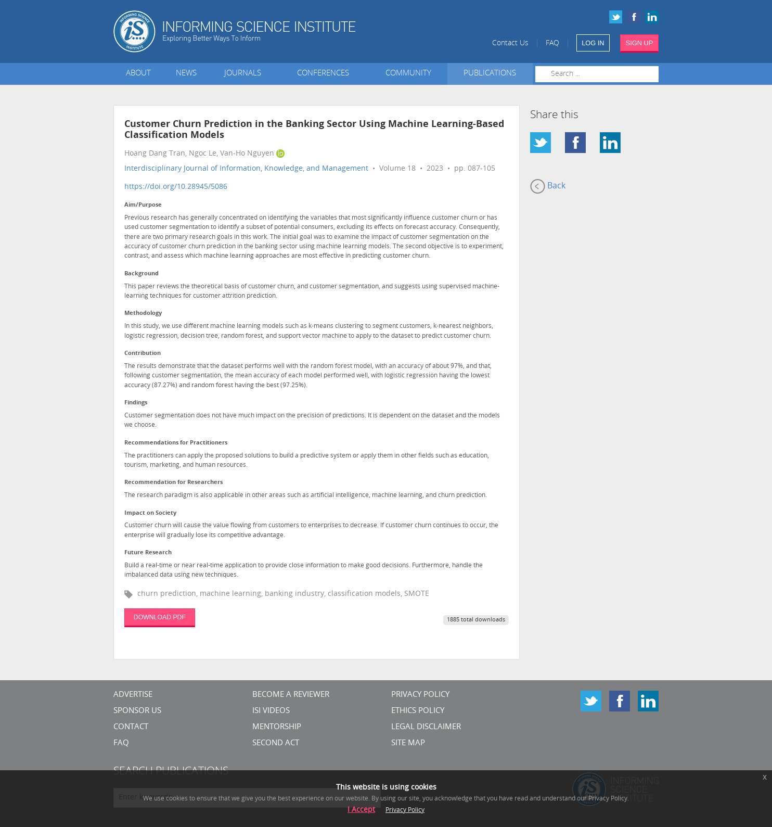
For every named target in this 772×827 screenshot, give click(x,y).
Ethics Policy (417, 711)
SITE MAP (408, 743)
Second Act (275, 743)
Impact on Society (150, 513)
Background (141, 274)
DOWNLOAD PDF (160, 617)
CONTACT (130, 727)
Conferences (325, 74)
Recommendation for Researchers (173, 483)
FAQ (552, 43)
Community (408, 74)
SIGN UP (639, 43)
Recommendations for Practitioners (175, 443)
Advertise (132, 695)
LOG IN (593, 43)
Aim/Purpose (143, 205)
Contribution (142, 354)
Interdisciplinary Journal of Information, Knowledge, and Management (246, 169)
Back (547, 186)
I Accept (361, 810)
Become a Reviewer (290, 695)
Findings (135, 403)
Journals (244, 74)
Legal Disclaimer (426, 727)
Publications (490, 74)
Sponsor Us (137, 711)
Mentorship (276, 727)
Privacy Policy (420, 695)
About (138, 74)
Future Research (148, 553)
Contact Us (510, 43)
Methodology (143, 313)
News (186, 74)
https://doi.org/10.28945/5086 (175, 187)
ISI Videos (271, 711)
